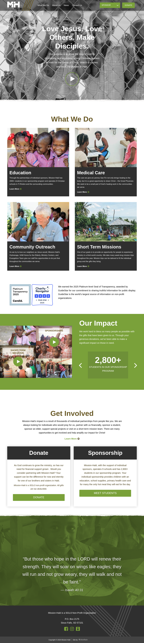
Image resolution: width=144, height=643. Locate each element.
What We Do (43, 5)
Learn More (16, 189)
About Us (56, 5)
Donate (128, 5)
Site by (80, 640)
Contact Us (77, 5)
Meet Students (105, 493)
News (66, 5)
